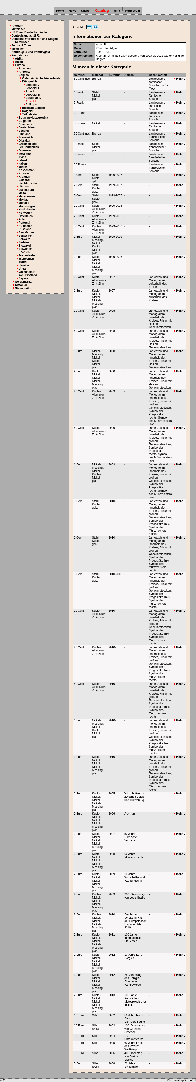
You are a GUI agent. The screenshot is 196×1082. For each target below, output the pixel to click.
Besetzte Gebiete (33, 107)
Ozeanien (21, 285)
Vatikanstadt (27, 271)
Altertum (17, 25)
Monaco (24, 203)
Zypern (23, 278)
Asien (19, 62)
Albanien (25, 68)
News (72, 10)
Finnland (24, 134)
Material (97, 75)
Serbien (24, 242)
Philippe (31, 104)
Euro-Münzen (20, 42)
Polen (22, 219)
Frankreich (26, 137)
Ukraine (24, 265)
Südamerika (23, 288)
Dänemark (25, 124)
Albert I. (31, 91)
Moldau (23, 199)
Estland (24, 130)
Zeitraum (115, 75)
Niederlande (27, 209)
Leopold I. (32, 84)
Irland (22, 157)
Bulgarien (25, 121)
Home (60, 10)
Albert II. (31, 101)
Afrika (19, 58)
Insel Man (25, 153)
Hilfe (117, 10)
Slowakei (25, 245)
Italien (23, 163)
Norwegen (25, 212)
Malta (22, 193)
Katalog (102, 10)
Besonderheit (158, 75)
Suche (85, 10)
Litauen (24, 186)
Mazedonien (27, 196)
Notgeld (27, 111)
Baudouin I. (33, 98)
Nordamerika (23, 281)
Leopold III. (33, 94)
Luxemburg (26, 189)
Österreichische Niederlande (41, 78)
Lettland (24, 180)
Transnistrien (27, 255)
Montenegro (27, 206)
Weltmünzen (20, 55)
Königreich (29, 81)
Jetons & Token (22, 45)
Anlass (129, 75)
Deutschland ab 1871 (25, 35)
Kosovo (24, 173)
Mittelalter (18, 29)
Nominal (79, 75)
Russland (25, 229)
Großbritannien (29, 147)
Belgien (24, 75)
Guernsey (25, 150)
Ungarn (23, 268)
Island (23, 160)
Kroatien (24, 176)
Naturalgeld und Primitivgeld (31, 52)
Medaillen (18, 48)
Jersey (23, 166)
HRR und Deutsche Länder (29, 32)
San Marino (26, 232)
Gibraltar (24, 140)
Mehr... (179, 78)
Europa (20, 65)
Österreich (26, 216)
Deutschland (27, 127)
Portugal (24, 222)
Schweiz (24, 239)
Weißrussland (28, 275)
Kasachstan (26, 170)
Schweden (25, 235)
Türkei (23, 262)
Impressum (132, 10)
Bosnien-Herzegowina (33, 117)
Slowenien (25, 249)
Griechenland (28, 144)
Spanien (24, 252)
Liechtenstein (28, 183)
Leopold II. (33, 88)
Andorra (24, 71)
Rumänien (25, 226)
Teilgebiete (29, 114)
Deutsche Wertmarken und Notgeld (35, 39)
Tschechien (26, 258)
